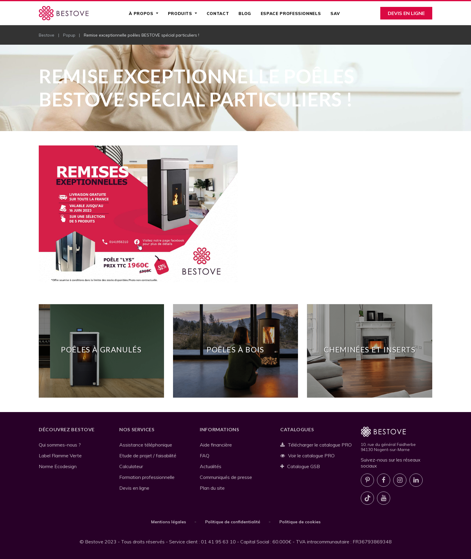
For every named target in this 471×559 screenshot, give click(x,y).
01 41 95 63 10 (218, 542)
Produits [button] (181, 13)
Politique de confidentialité (232, 521)
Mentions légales (168, 521)
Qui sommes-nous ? (60, 445)
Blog (245, 13)
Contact (218, 13)
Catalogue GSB (300, 466)
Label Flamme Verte (60, 456)
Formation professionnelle (147, 477)
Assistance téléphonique (145, 445)
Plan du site (212, 488)
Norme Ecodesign (58, 466)
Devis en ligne (406, 13)
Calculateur (131, 466)
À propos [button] (142, 13)
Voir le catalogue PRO (307, 456)
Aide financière (216, 445)
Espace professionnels (291, 13)
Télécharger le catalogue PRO (316, 445)
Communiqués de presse (226, 477)
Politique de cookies (300, 521)
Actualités (210, 466)
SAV (335, 13)
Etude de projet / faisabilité (147, 456)
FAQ (204, 456)
